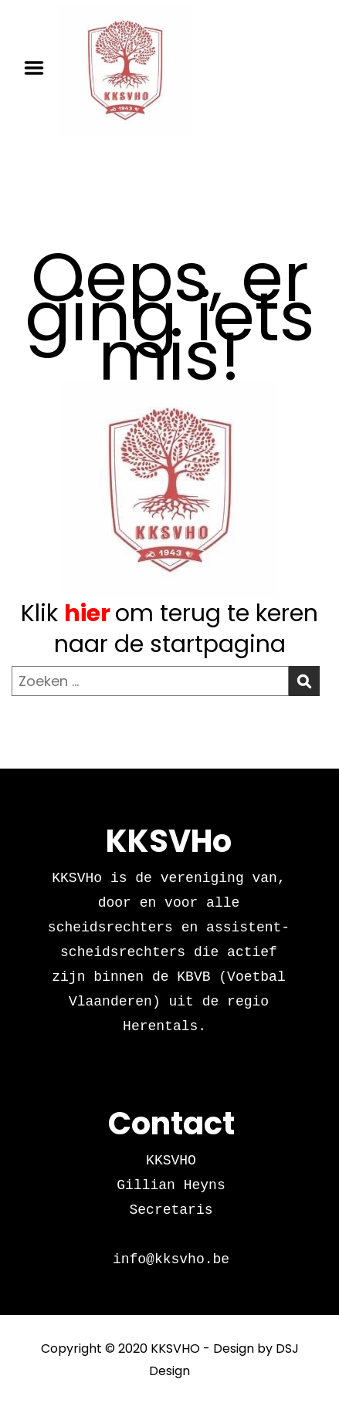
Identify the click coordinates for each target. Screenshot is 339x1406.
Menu (39, 68)
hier (87, 613)
